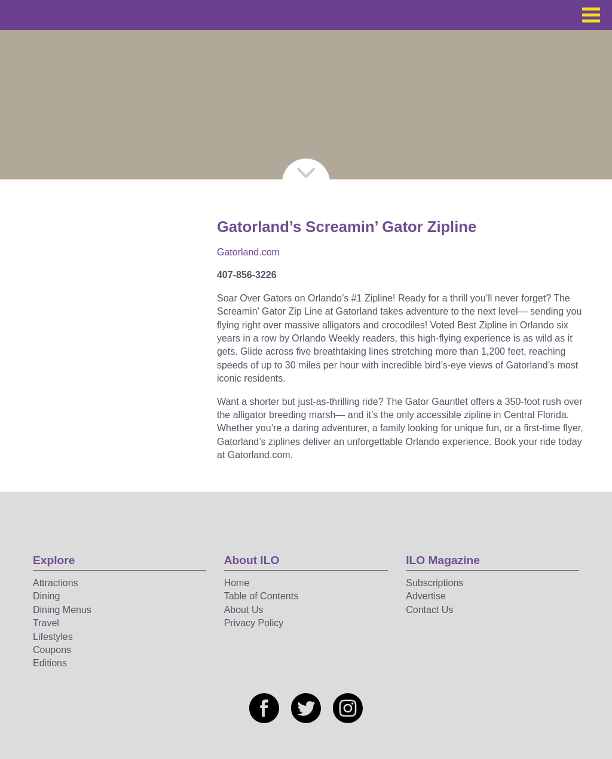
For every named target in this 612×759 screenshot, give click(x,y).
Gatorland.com (248, 252)
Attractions (55, 583)
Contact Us (429, 610)
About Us (244, 610)
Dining (46, 596)
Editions (50, 663)
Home (237, 583)
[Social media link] (264, 708)
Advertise (426, 596)
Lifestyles (53, 637)
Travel (46, 623)
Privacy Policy (254, 623)
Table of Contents (261, 596)
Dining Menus (62, 610)
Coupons (52, 650)
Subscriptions (434, 583)
